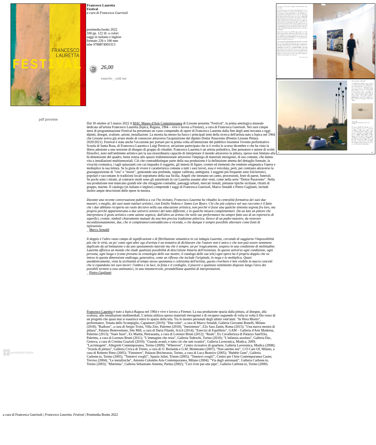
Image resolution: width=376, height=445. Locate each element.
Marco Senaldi (99, 230)
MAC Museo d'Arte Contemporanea (157, 123)
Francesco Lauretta (100, 311)
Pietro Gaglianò (100, 272)
